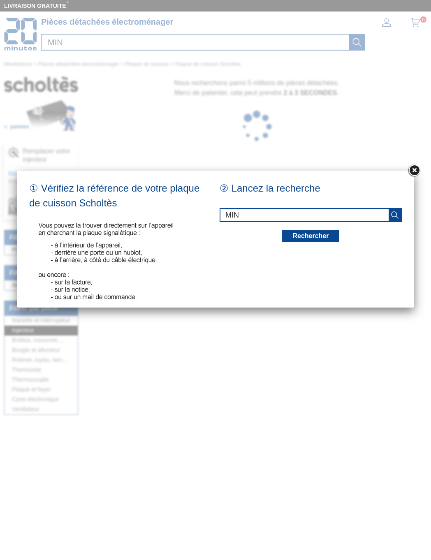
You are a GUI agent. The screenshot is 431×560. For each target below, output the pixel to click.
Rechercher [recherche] (310, 235)
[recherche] (395, 215)
